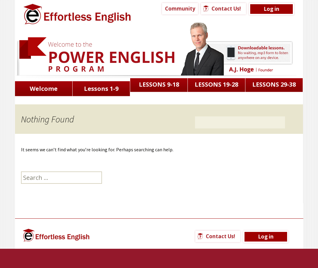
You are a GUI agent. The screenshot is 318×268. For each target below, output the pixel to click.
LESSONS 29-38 (274, 84)
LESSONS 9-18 (159, 84)
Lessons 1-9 (101, 89)
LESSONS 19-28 (216, 84)
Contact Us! (226, 8)
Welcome (44, 89)
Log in (271, 8)
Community (180, 8)
